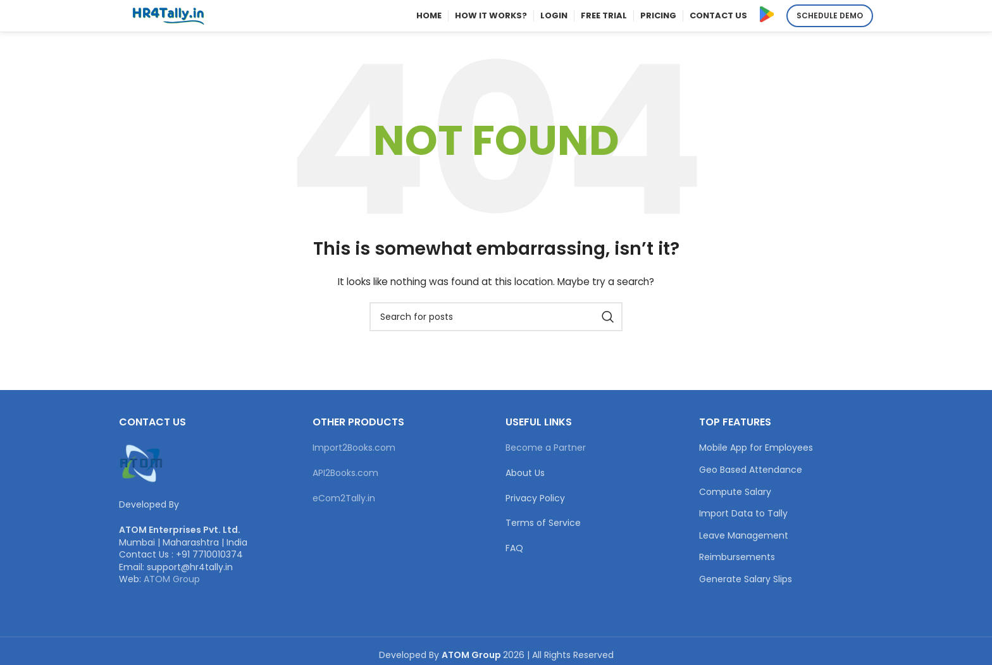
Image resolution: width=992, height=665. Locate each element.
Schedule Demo (830, 15)
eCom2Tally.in (344, 498)
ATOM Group (172, 579)
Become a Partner (545, 447)
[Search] (496, 316)
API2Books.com (345, 473)
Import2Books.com (354, 447)
